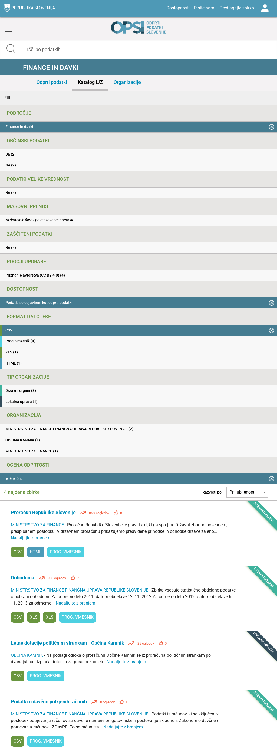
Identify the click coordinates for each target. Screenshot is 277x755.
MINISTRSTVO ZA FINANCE (38, 524)
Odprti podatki (52, 82)
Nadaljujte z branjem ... (33, 537)
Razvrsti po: (212, 492)
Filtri (8, 97)
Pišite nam (204, 8)
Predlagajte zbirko (237, 8)
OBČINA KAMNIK (27, 655)
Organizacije (127, 82)
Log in (265, 8)
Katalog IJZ (90, 82)
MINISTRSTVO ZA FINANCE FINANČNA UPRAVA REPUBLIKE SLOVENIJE (80, 590)
